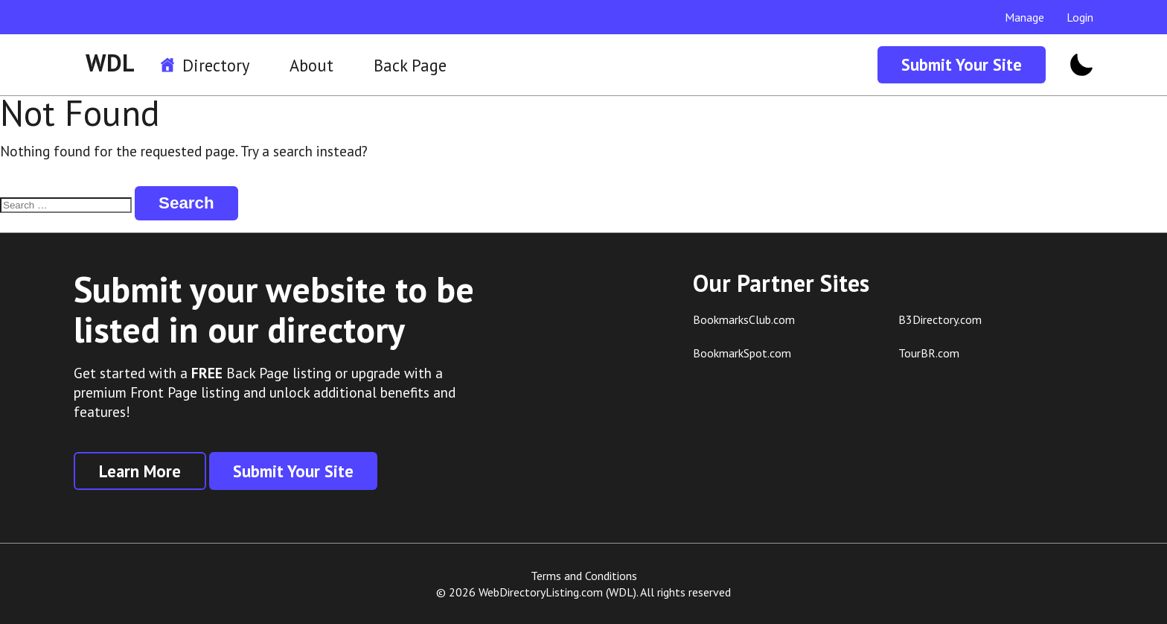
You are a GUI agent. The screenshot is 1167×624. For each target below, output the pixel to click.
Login (1080, 17)
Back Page (410, 65)
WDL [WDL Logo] (110, 62)
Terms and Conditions (584, 575)
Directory (215, 65)
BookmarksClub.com (744, 319)
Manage (1024, 17)
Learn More (140, 471)
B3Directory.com (940, 319)
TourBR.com (928, 353)
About (311, 65)
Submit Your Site (961, 64)
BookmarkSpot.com (742, 353)
